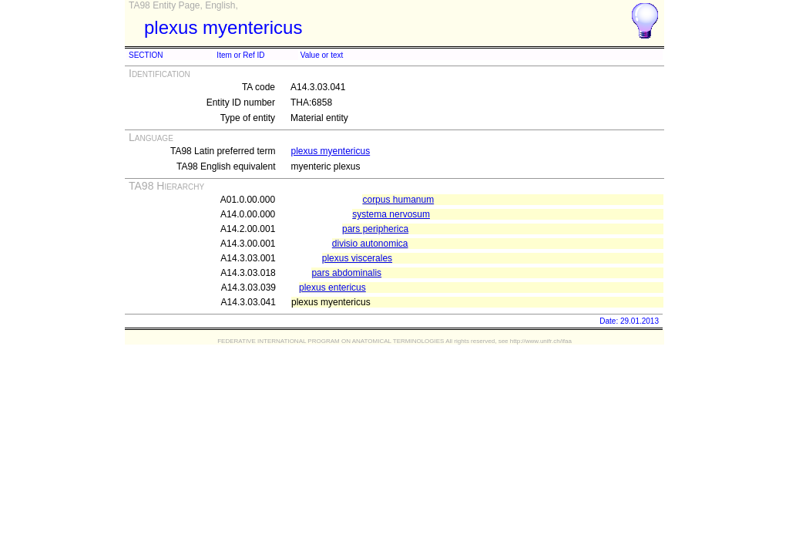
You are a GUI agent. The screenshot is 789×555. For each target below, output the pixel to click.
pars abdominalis (346, 272)
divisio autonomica (370, 243)
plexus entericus (332, 287)
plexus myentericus (330, 151)
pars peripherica (375, 229)
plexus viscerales (357, 258)
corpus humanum (398, 199)
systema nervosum (391, 214)
